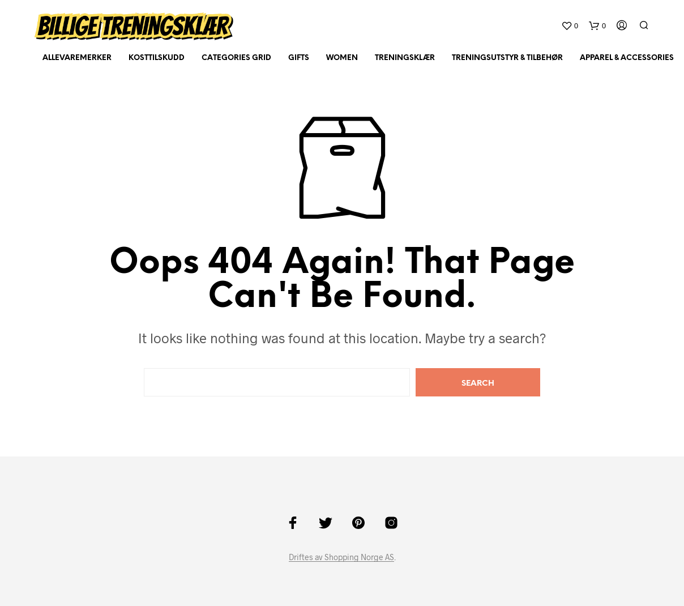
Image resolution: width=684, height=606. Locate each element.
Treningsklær (405, 58)
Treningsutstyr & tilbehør (507, 58)
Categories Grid (236, 58)
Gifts (298, 58)
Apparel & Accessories (627, 58)
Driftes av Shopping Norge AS (341, 557)
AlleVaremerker (77, 58)
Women (342, 58)
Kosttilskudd (157, 58)
